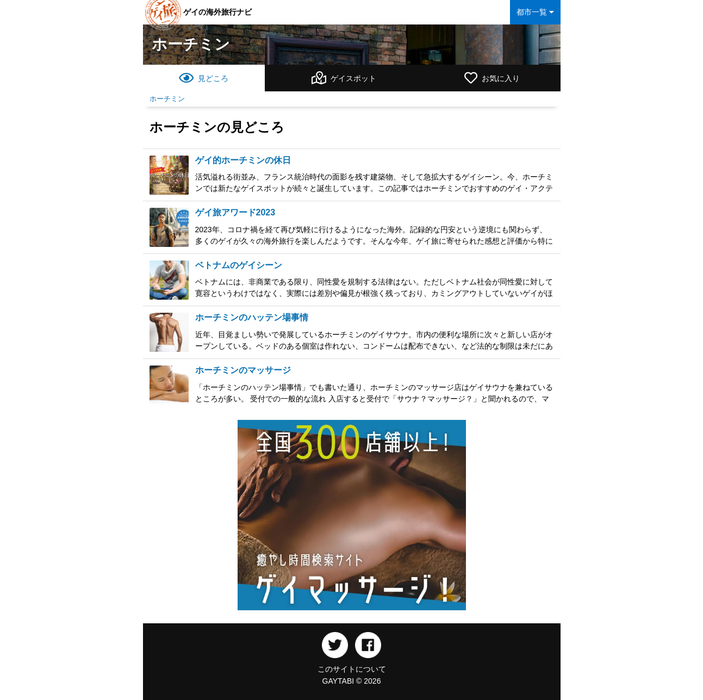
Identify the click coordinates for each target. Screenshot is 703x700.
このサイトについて (352, 669)
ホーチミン (191, 44)
